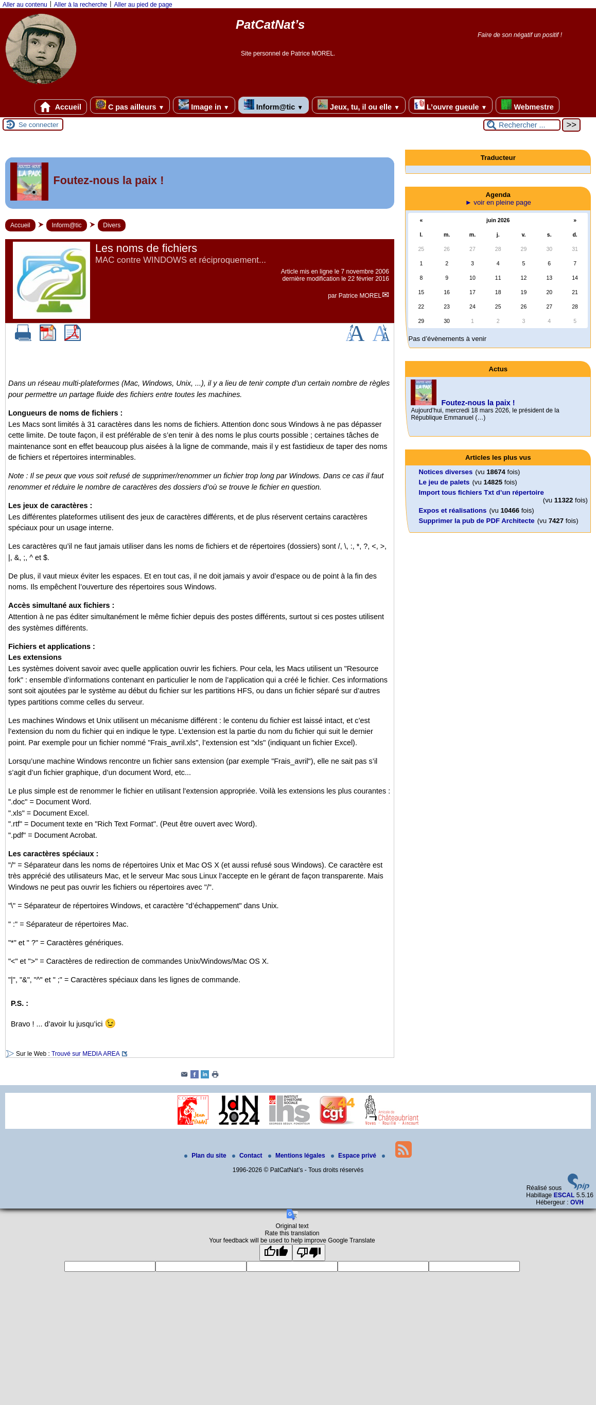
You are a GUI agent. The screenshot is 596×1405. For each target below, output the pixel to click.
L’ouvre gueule (450, 105)
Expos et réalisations (452, 510)
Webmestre (527, 105)
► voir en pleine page (498, 202)
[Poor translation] (308, 1252)
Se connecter (39, 125)
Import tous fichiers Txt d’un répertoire (481, 492)
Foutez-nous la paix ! (478, 403)
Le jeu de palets (443, 482)
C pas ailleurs (130, 105)
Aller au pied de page (143, 4)
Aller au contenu (25, 4)
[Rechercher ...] (521, 125)
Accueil (60, 107)
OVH (577, 1202)
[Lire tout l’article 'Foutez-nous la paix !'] (199, 183)
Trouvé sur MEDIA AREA (85, 1053)
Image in (204, 105)
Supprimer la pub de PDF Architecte (476, 521)
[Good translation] (275, 1252)
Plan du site (206, 1155)
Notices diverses (445, 472)
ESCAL (564, 1195)
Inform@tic (273, 105)
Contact (248, 1155)
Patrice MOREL (360, 295)
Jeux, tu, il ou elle (359, 105)
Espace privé (354, 1155)
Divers (111, 225)
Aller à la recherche (80, 4)
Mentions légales (297, 1155)
